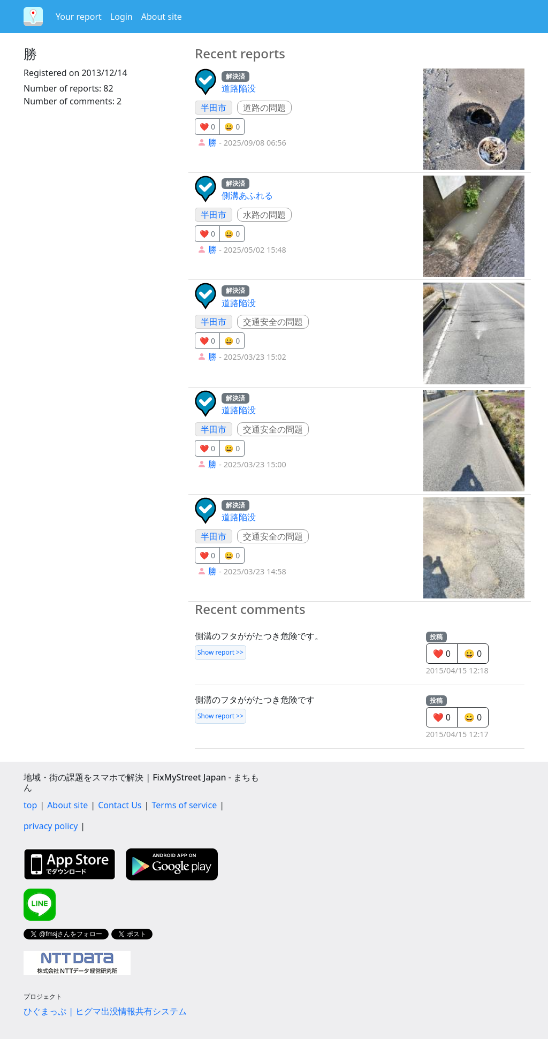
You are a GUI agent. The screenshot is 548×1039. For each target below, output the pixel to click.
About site (161, 16)
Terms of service (184, 805)
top (30, 805)
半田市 (213, 107)
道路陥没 (239, 88)
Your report (79, 16)
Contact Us (119, 805)
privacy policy (51, 826)
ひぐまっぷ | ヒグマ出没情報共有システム (105, 1011)
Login (121, 16)
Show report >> (220, 652)
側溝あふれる (247, 195)
